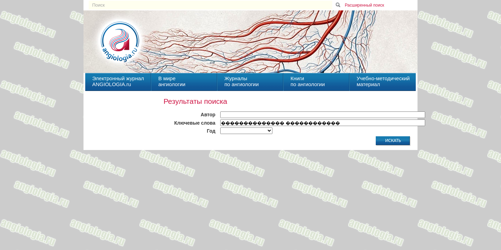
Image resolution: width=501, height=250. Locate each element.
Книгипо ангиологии (308, 81)
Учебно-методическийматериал (383, 81)
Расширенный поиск (364, 5)
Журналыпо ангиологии (241, 81)
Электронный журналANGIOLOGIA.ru (118, 81)
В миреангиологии (171, 81)
